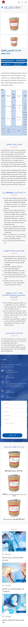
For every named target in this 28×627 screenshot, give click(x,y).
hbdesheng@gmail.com (7, 60)
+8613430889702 (20, 60)
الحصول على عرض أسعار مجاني (20, 64)
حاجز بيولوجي (18, 6)
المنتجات (11, 6)
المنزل (5, 6)
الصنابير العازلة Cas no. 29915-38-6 (12, 8)
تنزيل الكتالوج (7, 64)
